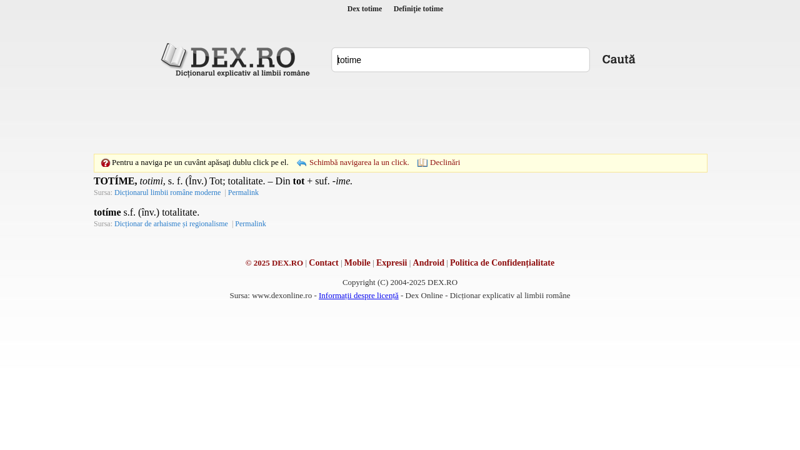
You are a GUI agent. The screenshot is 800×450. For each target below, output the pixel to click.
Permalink (243, 192)
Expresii (392, 263)
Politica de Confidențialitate (502, 263)
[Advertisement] (400, 116)
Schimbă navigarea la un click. (359, 162)
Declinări (445, 162)
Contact (323, 263)
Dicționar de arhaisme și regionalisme (171, 223)
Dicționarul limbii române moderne (167, 192)
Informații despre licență (359, 295)
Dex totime (365, 8)
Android (428, 263)
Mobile (357, 263)
